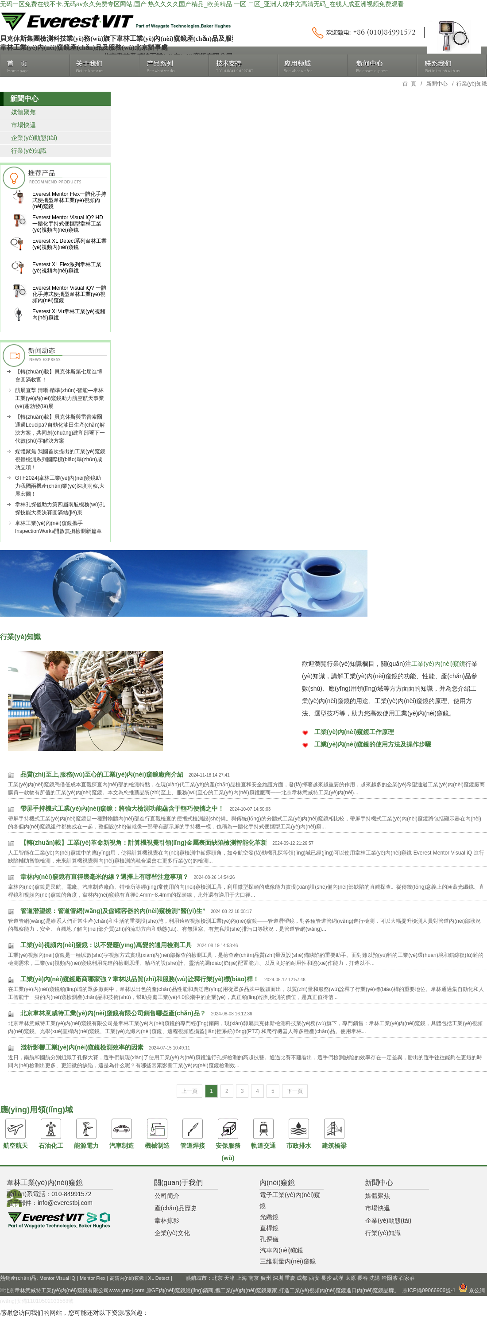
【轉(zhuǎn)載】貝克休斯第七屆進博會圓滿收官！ (58, 376)
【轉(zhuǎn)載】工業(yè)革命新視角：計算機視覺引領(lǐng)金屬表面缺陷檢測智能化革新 (143, 842)
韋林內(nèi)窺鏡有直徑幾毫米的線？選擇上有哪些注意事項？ (104, 876)
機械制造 (157, 1133)
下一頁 (295, 1091)
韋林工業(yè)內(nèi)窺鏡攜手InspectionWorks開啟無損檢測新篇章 (58, 527)
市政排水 (298, 1133)
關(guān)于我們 (104, 65)
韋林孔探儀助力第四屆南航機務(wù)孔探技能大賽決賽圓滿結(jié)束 (60, 508)
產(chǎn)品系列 (174, 65)
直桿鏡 (269, 1228)
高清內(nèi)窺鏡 (127, 1278)
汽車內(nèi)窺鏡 (281, 1250)
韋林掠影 (167, 1220)
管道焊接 (192, 1133)
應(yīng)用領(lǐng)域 (312, 65)
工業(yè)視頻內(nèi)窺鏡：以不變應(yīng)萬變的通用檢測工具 (106, 944)
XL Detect (159, 1278)
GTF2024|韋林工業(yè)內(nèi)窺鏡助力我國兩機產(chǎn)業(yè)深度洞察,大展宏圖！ (59, 486)
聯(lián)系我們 (451, 65)
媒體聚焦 (23, 112)
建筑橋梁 (334, 1133)
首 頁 (409, 84)
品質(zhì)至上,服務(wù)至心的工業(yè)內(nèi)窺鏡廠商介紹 (101, 774)
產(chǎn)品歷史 (176, 1208)
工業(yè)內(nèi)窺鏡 (438, 663)
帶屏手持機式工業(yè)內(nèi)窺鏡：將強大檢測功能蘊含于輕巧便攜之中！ (122, 808)
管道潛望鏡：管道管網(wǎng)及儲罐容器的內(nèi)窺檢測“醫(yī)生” (112, 910)
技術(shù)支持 (243, 65)
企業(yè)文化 (172, 1232)
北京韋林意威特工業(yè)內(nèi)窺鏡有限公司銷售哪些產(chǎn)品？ (113, 1013)
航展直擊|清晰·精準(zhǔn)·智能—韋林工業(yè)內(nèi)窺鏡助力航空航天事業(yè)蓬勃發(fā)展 (59, 398)
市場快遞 (23, 124)
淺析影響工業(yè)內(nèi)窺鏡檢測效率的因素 (81, 1047)
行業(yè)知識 (28, 150)
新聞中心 (382, 65)
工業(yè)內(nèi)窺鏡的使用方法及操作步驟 (372, 744)
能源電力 (86, 1133)
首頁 (35, 65)
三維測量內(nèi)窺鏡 (288, 1261)
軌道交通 (263, 1133)
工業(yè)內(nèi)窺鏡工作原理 (354, 731)
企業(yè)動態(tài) (34, 137)
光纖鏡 (269, 1216)
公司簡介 (167, 1195)
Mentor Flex (92, 1278)
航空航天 (15, 1133)
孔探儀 (269, 1239)
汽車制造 (121, 1133)
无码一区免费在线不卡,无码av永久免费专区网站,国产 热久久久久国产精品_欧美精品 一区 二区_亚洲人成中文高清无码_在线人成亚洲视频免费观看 (202, 4)
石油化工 (51, 1133)
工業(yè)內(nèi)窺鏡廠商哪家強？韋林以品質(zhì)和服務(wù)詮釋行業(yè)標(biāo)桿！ (139, 979)
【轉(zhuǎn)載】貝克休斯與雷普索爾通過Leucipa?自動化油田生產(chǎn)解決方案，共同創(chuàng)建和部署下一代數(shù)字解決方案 (60, 429)
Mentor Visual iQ (57, 1278)
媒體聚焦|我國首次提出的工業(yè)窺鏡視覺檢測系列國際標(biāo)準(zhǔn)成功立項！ (60, 459)
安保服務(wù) (228, 1140)
